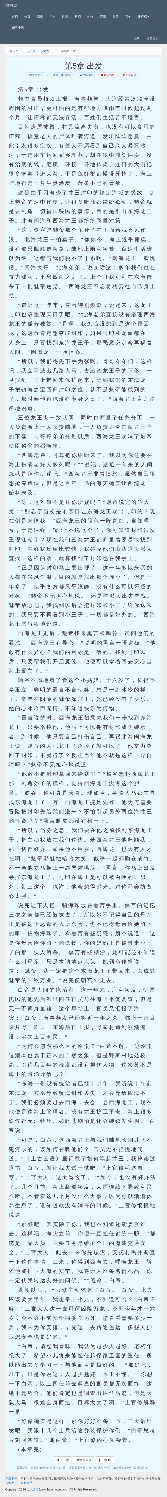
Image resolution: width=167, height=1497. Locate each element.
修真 (27, 16)
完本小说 (18, 27)
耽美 (116, 16)
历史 (53, 16)
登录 (137, 38)
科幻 (78, 16)
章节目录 (83, 1460)
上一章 (62, 1460)
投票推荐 (86, 75)
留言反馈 (129, 75)
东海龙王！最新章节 (19, 1483)
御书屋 (11, 5)
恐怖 (90, 16)
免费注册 (152, 38)
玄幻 (15, 16)
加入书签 (107, 75)
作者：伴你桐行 (62, 75)
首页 (13, 51)
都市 (40, 16)
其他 (128, 16)
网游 (65, 16)
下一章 (104, 1460)
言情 (103, 16)
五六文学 (33, 1489)
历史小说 (29, 51)
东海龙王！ (47, 51)
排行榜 (143, 16)
